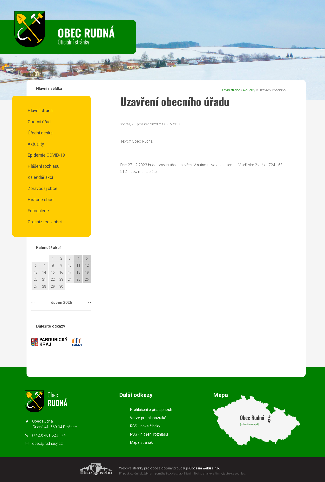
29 (53, 286)
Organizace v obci (45, 221)
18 (78, 272)
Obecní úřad (39, 121)
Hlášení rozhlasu (44, 166)
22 (53, 279)
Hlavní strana (40, 110)
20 (36, 279)
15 (53, 272)
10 (70, 265)
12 (87, 265)
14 (44, 272)
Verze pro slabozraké (148, 418)
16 (61, 272)
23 (61, 279)
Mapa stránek (141, 442)
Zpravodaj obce (42, 188)
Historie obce (41, 199)
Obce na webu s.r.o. (204, 468)
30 (61, 286)
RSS (145, 426)
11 (78, 265)
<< (33, 302)
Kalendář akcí (40, 177)
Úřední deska (40, 132)
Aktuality (36, 143)
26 (87, 279)
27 (36, 286)
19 (87, 272)
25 (78, 279)
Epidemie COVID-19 (46, 155)
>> (89, 302)
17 (70, 272)
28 (44, 286)
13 (36, 272)
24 (70, 279)
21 (44, 279)
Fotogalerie (38, 210)
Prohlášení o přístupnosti (151, 409)
